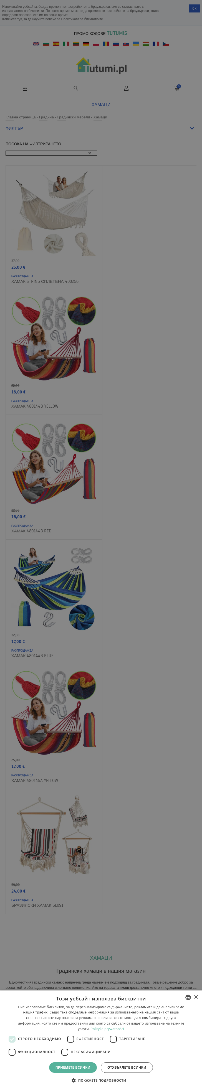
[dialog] (101, 1040)
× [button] (196, 997)
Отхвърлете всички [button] (126, 1067)
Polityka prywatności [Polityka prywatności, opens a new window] (107, 1029)
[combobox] (188, 997)
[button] (101, 1080)
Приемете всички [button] (72, 1067)
